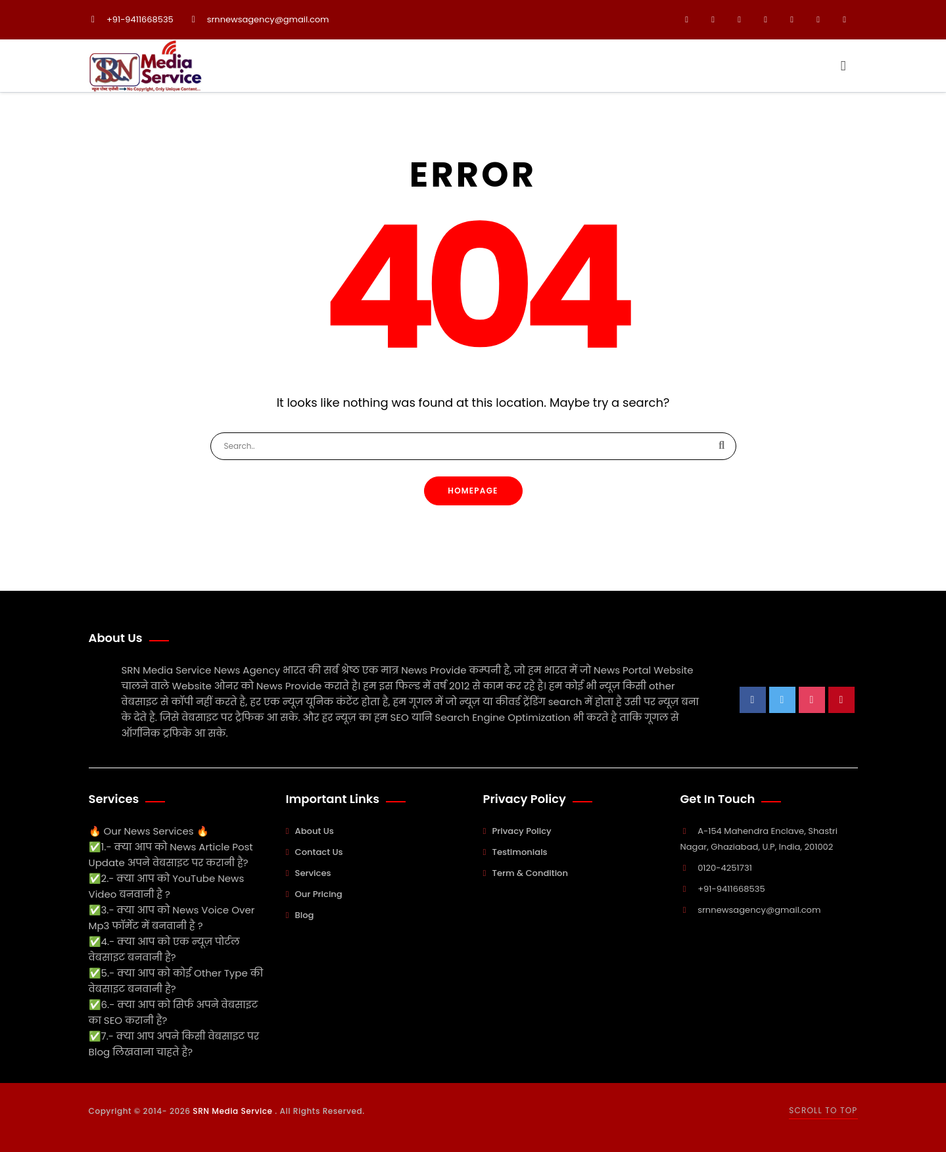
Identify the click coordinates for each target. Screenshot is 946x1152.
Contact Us (319, 852)
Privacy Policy (522, 831)
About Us (314, 831)
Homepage (473, 490)
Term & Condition (530, 873)
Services (313, 873)
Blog (304, 915)
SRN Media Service (234, 1111)
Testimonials (520, 852)
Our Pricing (319, 894)
